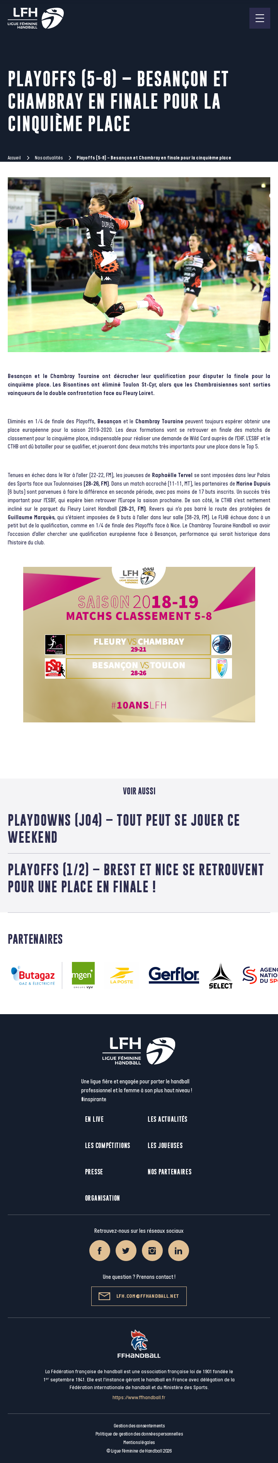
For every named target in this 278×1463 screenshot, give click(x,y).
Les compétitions (107, 1145)
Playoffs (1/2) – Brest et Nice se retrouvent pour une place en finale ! (136, 878)
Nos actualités (49, 158)
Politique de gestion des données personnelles (139, 1434)
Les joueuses (165, 1145)
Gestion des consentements (139, 1426)
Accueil (14, 158)
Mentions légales (139, 1442)
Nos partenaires (170, 1172)
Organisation (102, 1198)
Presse (94, 1172)
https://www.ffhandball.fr (139, 1397)
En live (94, 1119)
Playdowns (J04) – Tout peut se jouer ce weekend (124, 828)
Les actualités (168, 1119)
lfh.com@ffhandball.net (139, 1296)
